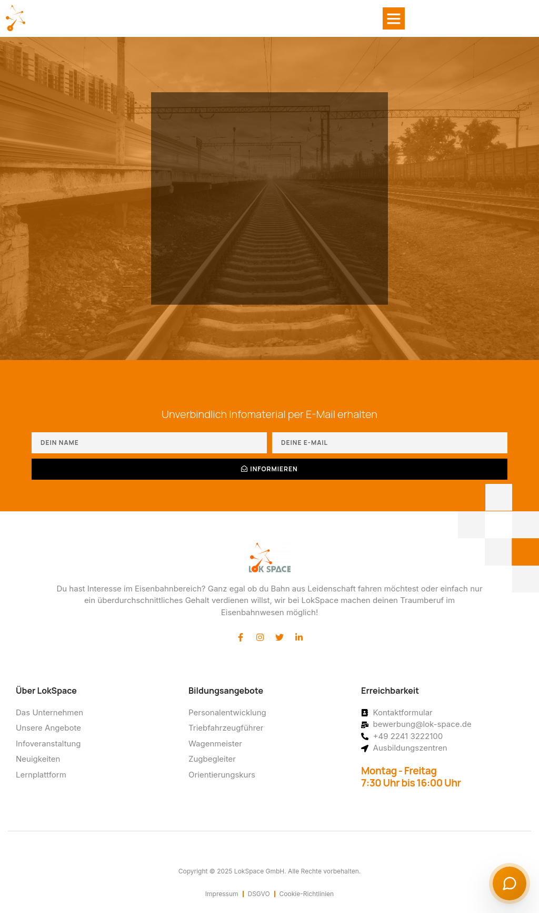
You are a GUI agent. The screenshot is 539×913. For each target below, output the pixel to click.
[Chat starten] (509, 883)
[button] (394, 18)
